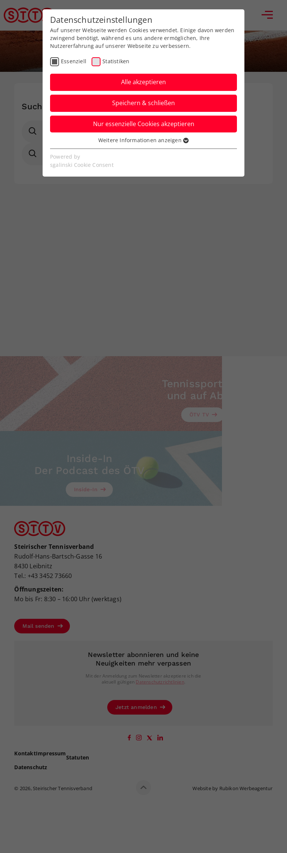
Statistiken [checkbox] (115, 61)
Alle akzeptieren (143, 82)
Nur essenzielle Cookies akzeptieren (143, 124)
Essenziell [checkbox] (73, 61)
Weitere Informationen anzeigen (143, 140)
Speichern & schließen (143, 103)
